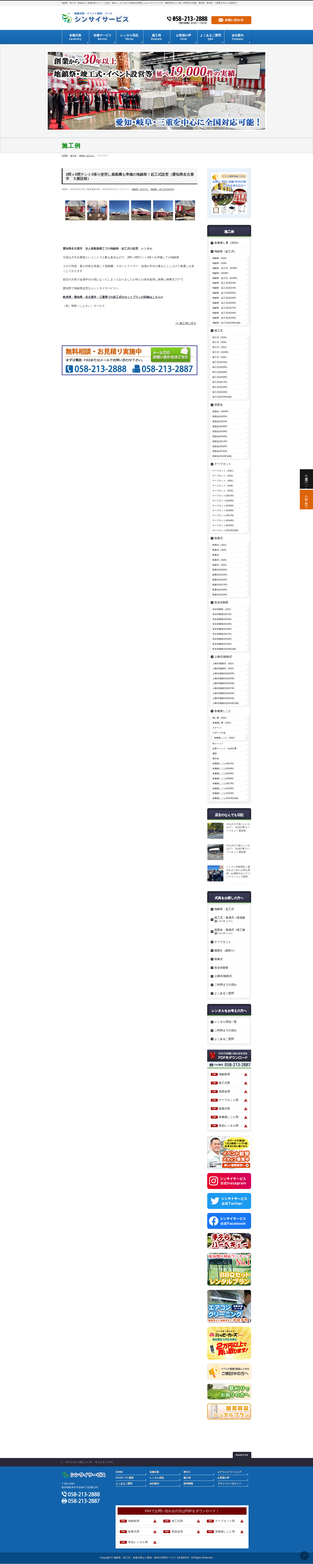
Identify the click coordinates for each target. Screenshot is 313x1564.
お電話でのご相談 (306, 479)
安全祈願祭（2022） (222, 609)
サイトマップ (102, 1462)
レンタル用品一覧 (225, 1021)
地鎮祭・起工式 (224, 909)
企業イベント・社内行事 (224, 748)
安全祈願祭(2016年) (222, 639)
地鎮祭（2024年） (221, 273)
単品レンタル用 (228, 1125)
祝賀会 (218, 404)
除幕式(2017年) (219, 584)
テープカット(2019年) (223, 505)
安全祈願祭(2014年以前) (224, 649)
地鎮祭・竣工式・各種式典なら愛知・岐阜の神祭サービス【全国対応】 (152, 1557)
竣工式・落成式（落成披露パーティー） (229, 919)
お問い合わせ (306, 499)
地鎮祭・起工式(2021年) (162, 189)
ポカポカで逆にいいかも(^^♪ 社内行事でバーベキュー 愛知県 (238, 827)
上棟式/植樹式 (223, 656)
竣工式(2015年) (219, 392)
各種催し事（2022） (222, 723)
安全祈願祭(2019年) (222, 624)
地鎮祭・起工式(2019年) (224, 298)
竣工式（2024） (220, 357)
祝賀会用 (224, 1091)
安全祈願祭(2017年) (222, 634)
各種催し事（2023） (227, 242)
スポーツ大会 (219, 733)
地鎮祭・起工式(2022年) (224, 283)
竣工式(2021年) (219, 362)
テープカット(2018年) (223, 510)
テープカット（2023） (223, 490)
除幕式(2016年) (219, 589)
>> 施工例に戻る (185, 323)
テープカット (222, 463)
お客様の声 (223, 1477)
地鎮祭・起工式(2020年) (224, 293)
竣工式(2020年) (219, 367)
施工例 (187, 1477)
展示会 (215, 758)
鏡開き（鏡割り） (225, 950)
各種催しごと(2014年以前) (225, 798)
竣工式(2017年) (219, 382)
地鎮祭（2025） (220, 258)
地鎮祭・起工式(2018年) (224, 303)
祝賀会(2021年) (219, 421)
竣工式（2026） (220, 342)
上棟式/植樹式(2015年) (223, 698)
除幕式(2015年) (219, 594)
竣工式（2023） (220, 347)
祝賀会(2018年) (219, 436)
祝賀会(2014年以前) (222, 456)
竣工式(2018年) (219, 377)
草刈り (187, 1472)
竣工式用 (224, 1082)
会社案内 (154, 1483)
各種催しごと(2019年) (223, 773)
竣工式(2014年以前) (222, 397)
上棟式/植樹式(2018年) (223, 683)
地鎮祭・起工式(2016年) (224, 313)
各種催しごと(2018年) (223, 778)
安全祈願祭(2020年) (222, 619)
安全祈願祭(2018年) (222, 629)
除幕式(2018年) (219, 579)
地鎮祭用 (224, 1074)
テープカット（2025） (223, 480)
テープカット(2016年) (223, 520)
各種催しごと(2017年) (223, 783)
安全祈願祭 (221, 602)
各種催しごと (222, 711)
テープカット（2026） (223, 485)
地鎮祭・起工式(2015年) (224, 318)
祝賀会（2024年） (221, 411)
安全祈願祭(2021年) (222, 614)
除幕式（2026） (220, 560)
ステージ (216, 728)
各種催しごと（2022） (225, 737)
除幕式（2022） (220, 545)
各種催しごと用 (228, 1117)
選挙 (214, 753)
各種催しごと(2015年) (223, 793)
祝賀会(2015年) (219, 451)
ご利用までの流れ (225, 984)
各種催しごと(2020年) (223, 768)
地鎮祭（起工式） (140, 189)
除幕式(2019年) (219, 574)
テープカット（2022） (223, 470)
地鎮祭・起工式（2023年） (225, 268)
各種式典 (154, 1472)
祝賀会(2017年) (219, 441)
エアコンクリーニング (229, 1472)
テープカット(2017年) (223, 515)
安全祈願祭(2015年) (222, 644)
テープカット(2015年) (223, 525)
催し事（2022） (220, 718)
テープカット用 (228, 1100)
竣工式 (218, 330)
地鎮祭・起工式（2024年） (225, 278)
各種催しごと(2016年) (223, 788)
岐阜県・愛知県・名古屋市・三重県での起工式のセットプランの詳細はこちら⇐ (113, 297)
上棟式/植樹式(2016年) (223, 693)
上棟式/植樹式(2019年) (223, 678)
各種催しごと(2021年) (223, 763)
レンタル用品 (157, 1477)
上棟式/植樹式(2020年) (223, 673)
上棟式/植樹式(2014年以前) (225, 703)
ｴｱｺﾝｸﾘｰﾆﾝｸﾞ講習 (125, 1477)
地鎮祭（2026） (220, 263)
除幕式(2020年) (219, 569)
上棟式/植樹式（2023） (223, 668)
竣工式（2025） (220, 337)
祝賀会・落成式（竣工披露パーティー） (229, 931)
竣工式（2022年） (221, 352)
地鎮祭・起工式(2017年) (224, 308)
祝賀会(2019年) (219, 431)
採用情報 (188, 1483)
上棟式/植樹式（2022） (223, 663)
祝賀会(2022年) (219, 416)
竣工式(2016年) (219, 387)
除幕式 (218, 538)
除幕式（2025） (220, 550)
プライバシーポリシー (77, 1462)
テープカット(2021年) (223, 495)
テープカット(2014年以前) (225, 530)
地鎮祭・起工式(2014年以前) (226, 323)
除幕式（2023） (220, 565)
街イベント (217, 743)
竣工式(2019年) (219, 372)
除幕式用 (224, 1108)
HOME (119, 1472)
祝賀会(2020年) (219, 426)
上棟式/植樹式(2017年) (223, 688)
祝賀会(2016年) (219, 446)
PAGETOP (242, 1455)
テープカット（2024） (223, 475)
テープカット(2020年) (223, 500)
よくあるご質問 (224, 993)
